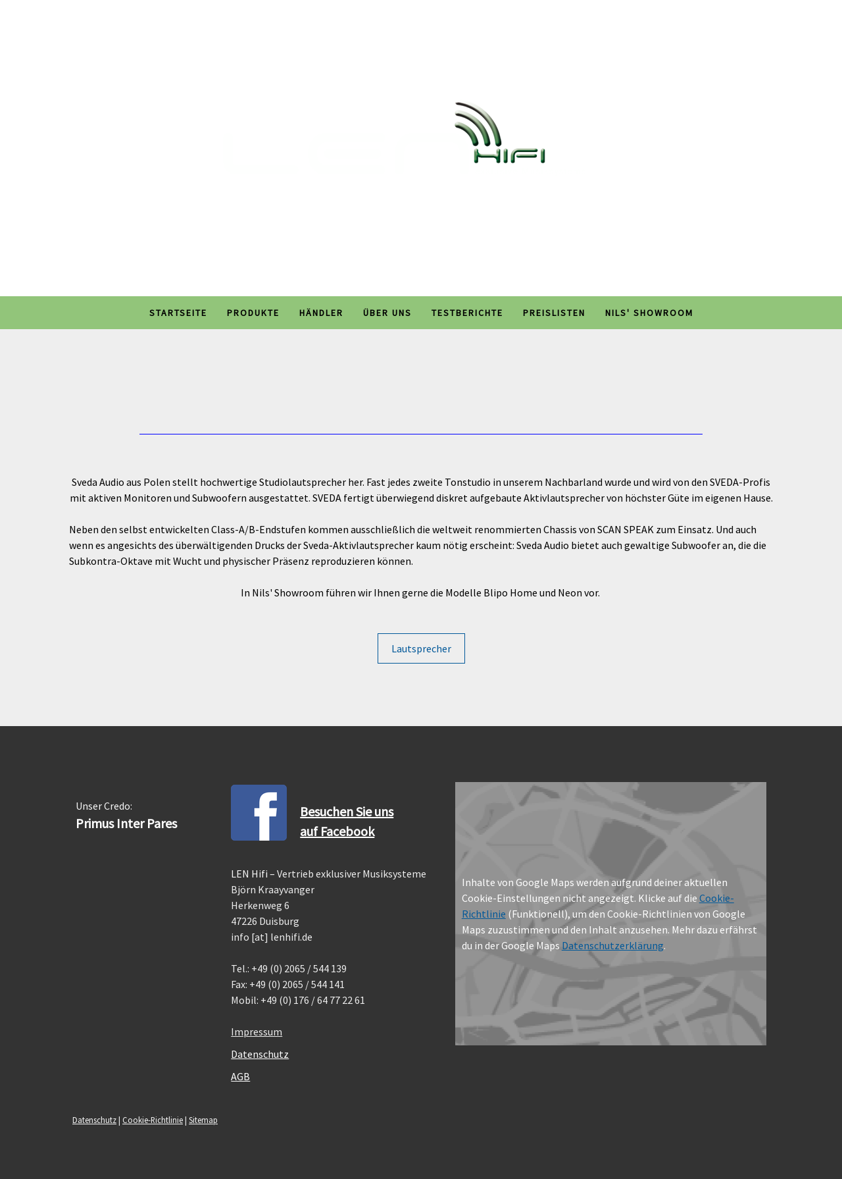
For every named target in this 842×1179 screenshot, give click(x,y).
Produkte (253, 313)
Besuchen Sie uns (346, 811)
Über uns (387, 313)
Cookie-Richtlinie (152, 1119)
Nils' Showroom (649, 313)
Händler (321, 313)
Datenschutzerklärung (613, 945)
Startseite (178, 313)
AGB (240, 1076)
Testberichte (467, 313)
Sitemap (203, 1119)
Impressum (256, 1031)
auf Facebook (337, 831)
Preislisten (554, 313)
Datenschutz (260, 1054)
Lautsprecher (421, 648)
